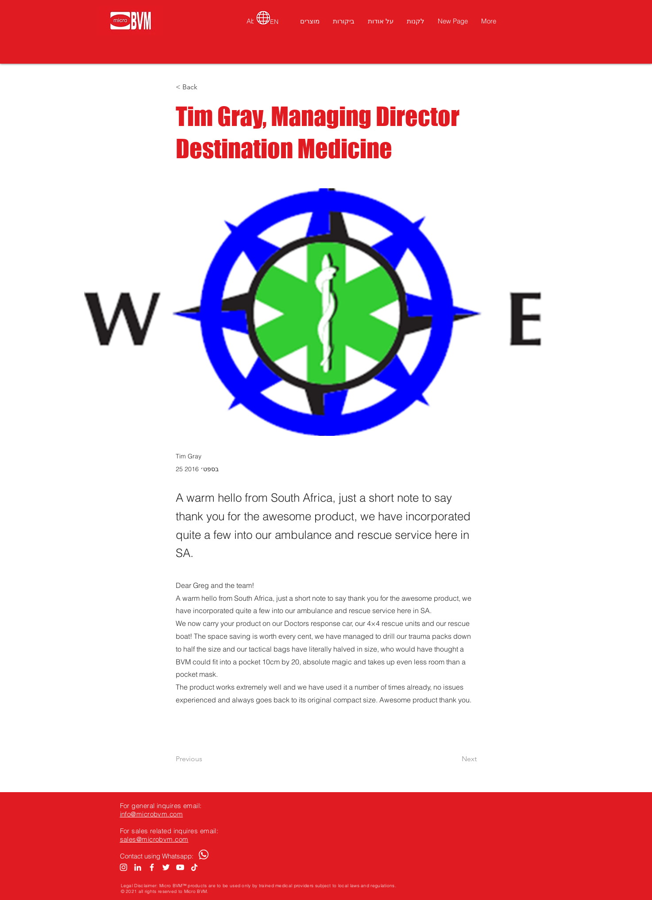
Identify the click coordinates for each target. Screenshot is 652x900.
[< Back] (205, 87)
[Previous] (205, 759)
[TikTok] (194, 867)
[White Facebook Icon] (152, 867)
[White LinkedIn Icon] (138, 867)
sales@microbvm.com (154, 839)
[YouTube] (180, 867)
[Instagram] (123, 867)
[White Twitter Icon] (166, 867)
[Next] (454, 759)
